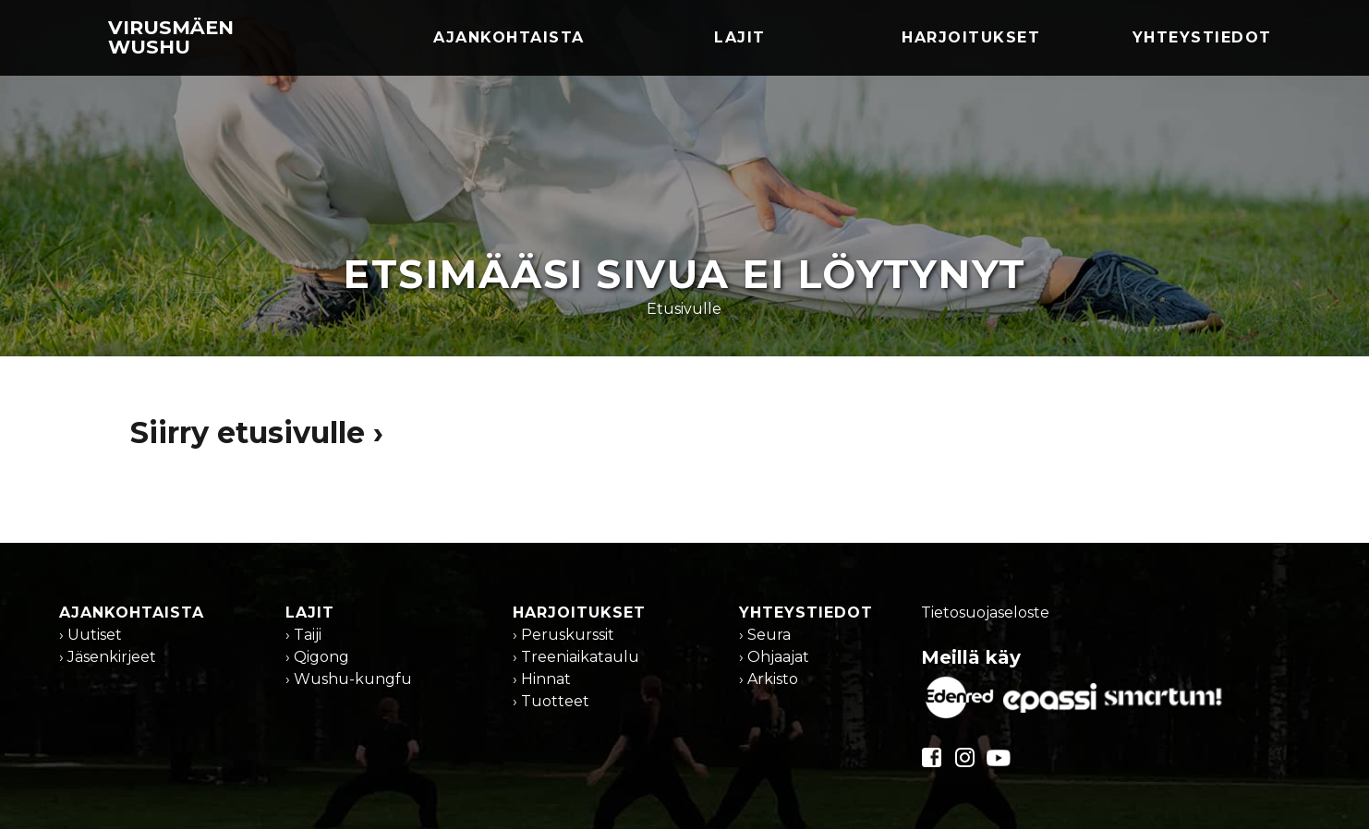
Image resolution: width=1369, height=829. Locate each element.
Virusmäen (171, 37)
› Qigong (317, 657)
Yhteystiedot (1202, 37)
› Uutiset (90, 634)
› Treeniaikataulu (576, 657)
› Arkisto (768, 679)
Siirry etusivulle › (256, 432)
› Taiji (303, 634)
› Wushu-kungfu (348, 679)
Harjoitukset (971, 37)
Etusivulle (684, 309)
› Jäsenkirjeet (107, 657)
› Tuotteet (551, 701)
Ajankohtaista (509, 37)
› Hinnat (542, 679)
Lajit (740, 37)
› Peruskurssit (563, 634)
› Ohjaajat (774, 657)
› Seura (765, 634)
